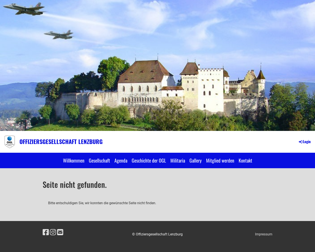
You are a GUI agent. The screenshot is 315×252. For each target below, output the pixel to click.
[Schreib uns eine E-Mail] (60, 232)
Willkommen (73, 160)
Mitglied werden (220, 160)
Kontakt (245, 160)
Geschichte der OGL (149, 160)
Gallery (195, 160)
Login (304, 141)
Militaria (177, 160)
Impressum (263, 234)
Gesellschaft (99, 160)
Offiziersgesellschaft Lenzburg (61, 142)
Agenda (120, 160)
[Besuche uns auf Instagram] (53, 232)
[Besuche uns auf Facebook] (46, 232)
